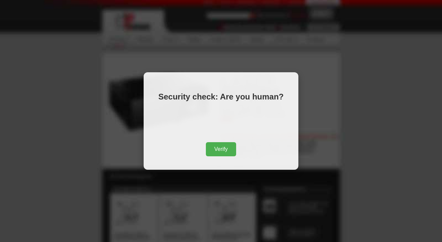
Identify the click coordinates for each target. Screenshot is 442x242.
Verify (221, 149)
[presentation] (221, 123)
